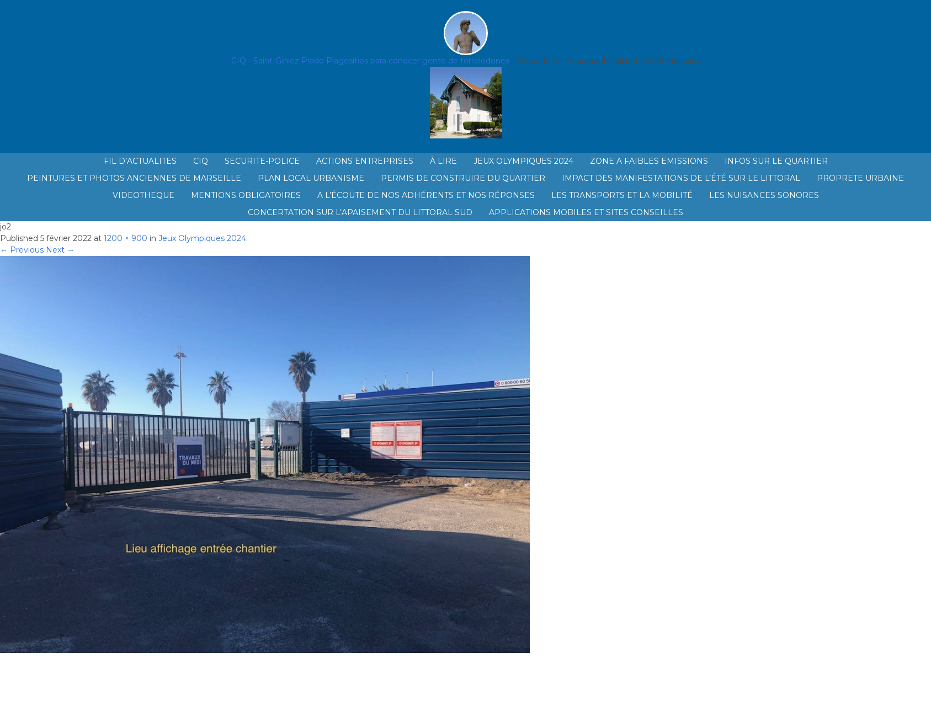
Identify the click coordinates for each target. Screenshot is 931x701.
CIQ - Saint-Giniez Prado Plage (290, 61)
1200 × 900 (125, 238)
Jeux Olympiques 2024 (202, 238)
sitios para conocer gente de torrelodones (429, 61)
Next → (60, 250)
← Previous (22, 250)
